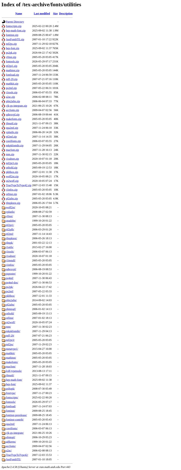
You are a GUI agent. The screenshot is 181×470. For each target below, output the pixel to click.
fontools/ (11, 401)
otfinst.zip (11, 194)
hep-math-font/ (14, 379)
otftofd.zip (11, 167)
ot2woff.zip (12, 180)
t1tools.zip (11, 92)
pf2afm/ (10, 304)
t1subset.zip (12, 158)
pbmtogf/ (11, 309)
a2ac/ (9, 450)
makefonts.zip (13, 119)
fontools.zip (12, 61)
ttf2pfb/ (10, 229)
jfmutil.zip (11, 123)
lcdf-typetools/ (14, 371)
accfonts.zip (12, 110)
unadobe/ (11, 220)
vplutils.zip (12, 132)
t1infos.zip (12, 189)
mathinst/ (11, 357)
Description (66, 13)
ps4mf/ (9, 278)
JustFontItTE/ (13, 459)
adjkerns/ (11, 441)
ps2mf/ (9, 291)
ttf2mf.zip (11, 136)
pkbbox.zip (12, 172)
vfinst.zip (11, 57)
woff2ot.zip (12, 176)
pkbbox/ (10, 295)
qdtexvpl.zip (13, 114)
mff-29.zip (12, 79)
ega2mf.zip (12, 127)
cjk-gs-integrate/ (15, 432)
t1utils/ (9, 247)
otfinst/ (10, 317)
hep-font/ (11, 384)
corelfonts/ (12, 428)
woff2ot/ (10, 207)
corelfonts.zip (13, 141)
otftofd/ (10, 313)
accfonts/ (11, 446)
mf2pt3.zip (12, 163)
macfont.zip (12, 149)
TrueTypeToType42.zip (18, 185)
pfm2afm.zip (13, 101)
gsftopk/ (10, 388)
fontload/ (11, 406)
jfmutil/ (10, 375)
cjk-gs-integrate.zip (16, 105)
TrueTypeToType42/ (17, 455)
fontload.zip (12, 74)
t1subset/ (11, 256)
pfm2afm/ (11, 300)
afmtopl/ (10, 437)
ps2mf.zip (11, 88)
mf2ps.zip (11, 43)
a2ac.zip (10, 96)
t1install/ (10, 260)
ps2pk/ (9, 287)
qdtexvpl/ (11, 269)
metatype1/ (12, 348)
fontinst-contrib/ (15, 419)
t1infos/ (10, 264)
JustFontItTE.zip (15, 39)
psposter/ (11, 273)
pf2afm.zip (12, 198)
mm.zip (10, 154)
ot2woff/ (10, 322)
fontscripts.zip (13, 26)
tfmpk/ (9, 242)
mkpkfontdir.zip (14, 145)
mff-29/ (10, 335)
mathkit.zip (12, 83)
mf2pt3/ (10, 340)
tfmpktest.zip (13, 203)
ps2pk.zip (11, 52)
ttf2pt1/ (10, 225)
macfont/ (11, 366)
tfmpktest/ (11, 238)
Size (55, 13)
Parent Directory (15, 21)
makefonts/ (12, 362)
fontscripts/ (12, 397)
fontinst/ (10, 410)
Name (18, 13)
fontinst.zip (12, 34)
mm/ (8, 326)
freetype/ (11, 393)
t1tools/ (10, 251)
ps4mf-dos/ (12, 282)
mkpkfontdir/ (13, 331)
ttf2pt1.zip (11, 65)
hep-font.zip (12, 48)
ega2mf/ (10, 424)
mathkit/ (10, 353)
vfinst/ (9, 216)
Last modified (42, 13)
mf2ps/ (9, 344)
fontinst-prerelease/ (16, 415)
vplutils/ (10, 211)
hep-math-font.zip (16, 30)
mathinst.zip (12, 70)
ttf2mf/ (9, 233)
